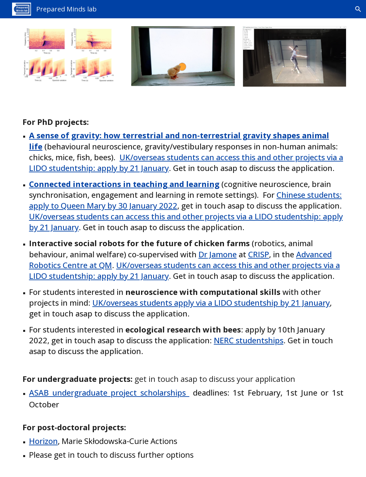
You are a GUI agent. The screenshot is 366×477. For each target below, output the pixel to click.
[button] (358, 9)
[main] (183, 285)
